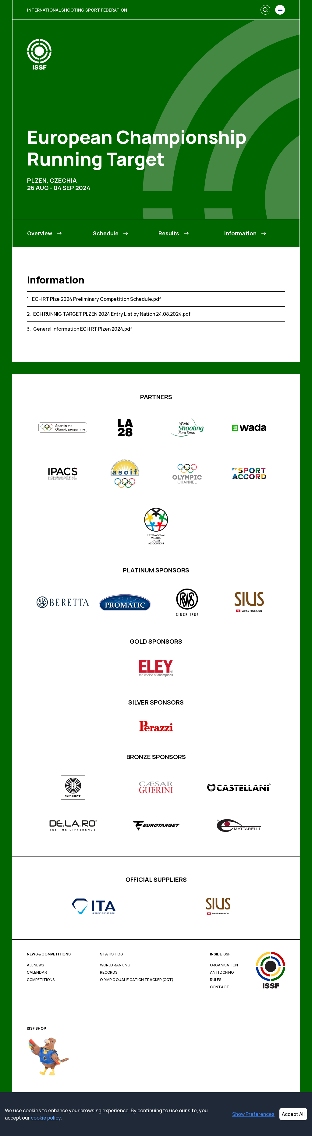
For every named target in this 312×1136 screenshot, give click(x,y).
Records (108, 972)
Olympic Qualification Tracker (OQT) (136, 979)
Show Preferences (253, 1114)
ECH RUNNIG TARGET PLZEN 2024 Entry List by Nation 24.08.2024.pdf (111, 314)
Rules (215, 979)
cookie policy (46, 1117)
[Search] (265, 10)
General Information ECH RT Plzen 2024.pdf (82, 328)
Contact (219, 987)
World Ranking (115, 965)
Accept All (293, 1114)
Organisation (224, 965)
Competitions (41, 979)
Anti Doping (222, 972)
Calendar (37, 972)
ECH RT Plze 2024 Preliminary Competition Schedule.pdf (96, 299)
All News (35, 965)
